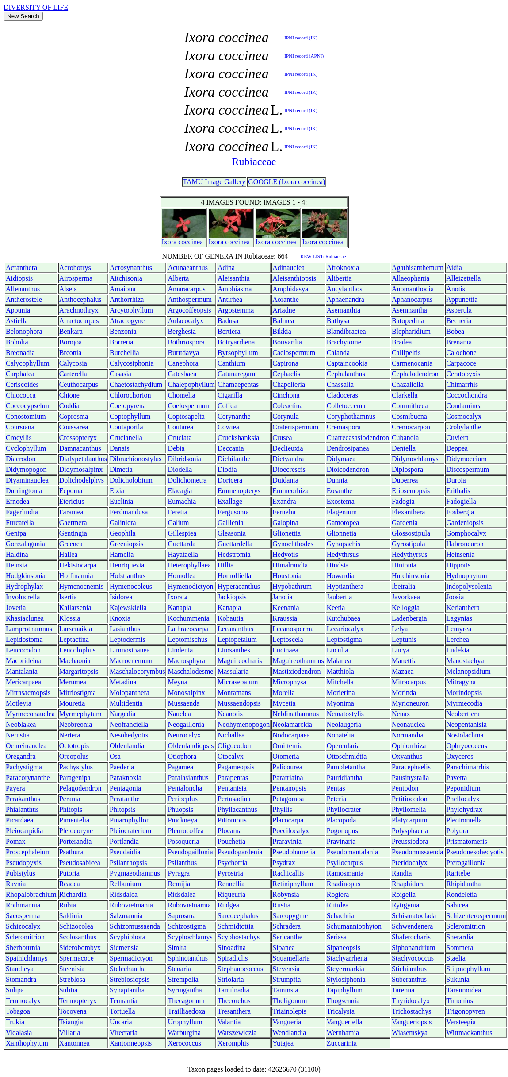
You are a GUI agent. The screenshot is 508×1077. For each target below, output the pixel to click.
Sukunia (457, 979)
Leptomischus (187, 639)
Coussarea (73, 427)
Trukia (15, 1022)
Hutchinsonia (410, 575)
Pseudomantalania (352, 852)
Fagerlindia (22, 512)
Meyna (177, 682)
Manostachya (465, 660)
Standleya (20, 969)
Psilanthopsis (128, 862)
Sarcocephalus (238, 915)
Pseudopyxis (24, 862)
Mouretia (72, 703)
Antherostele (24, 299)
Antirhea (230, 299)
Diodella (180, 469)
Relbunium (125, 884)
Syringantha (185, 990)
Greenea (71, 544)
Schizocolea (76, 926)
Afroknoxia (343, 267)
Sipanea (283, 947)
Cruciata (179, 437)
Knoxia (120, 618)
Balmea (283, 320)
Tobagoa (18, 1011)
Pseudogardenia (240, 852)
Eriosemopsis (411, 490)
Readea (69, 884)
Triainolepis (289, 1011)
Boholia (17, 342)
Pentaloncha (185, 788)
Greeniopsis (126, 544)
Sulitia (68, 990)
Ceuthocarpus (78, 384)
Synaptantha (127, 990)
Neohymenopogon (244, 724)
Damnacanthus (80, 448)
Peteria (336, 799)
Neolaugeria (344, 724)
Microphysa (289, 682)
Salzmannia (126, 915)
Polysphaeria (410, 830)
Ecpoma (70, 490)
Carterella (73, 374)
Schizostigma (187, 926)
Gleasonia (232, 533)
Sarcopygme (290, 915)
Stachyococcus (413, 958)
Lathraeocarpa (188, 629)
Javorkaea (406, 597)
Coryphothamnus (351, 416)
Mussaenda (183, 703)
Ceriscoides (22, 384)
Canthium (231, 363)
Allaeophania (410, 278)
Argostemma (236, 310)
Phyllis (282, 809)
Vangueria (286, 1022)
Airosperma (76, 278)
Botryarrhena (236, 342)
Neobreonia (75, 724)
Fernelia (283, 512)
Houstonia (287, 575)
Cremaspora (344, 427)
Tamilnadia (233, 990)
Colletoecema (346, 405)
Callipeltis (406, 352)
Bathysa (338, 320)
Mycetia (283, 703)
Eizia (117, 490)
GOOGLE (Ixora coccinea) (286, 181)
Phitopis (70, 809)
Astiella (17, 320)
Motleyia (18, 703)
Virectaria (124, 1032)
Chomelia (181, 395)
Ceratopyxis (463, 374)
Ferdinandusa (129, 512)
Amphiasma (235, 289)
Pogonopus (342, 830)
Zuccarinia (342, 1043)
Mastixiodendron (296, 671)
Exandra (284, 501)
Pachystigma (24, 767)
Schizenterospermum (476, 915)
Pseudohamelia (293, 852)
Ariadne (283, 310)
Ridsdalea (124, 894)
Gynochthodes (292, 544)
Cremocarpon (411, 427)
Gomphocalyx (466, 533)
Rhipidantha (463, 884)
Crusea (282, 437)
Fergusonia (233, 512)
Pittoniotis (232, 820)
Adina (226, 267)
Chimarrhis (462, 384)
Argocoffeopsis (189, 310)
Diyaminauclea (27, 480)
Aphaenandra (345, 299)
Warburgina (184, 1032)
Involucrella (23, 597)
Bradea (402, 342)
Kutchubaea (343, 618)
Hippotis (458, 565)
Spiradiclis (233, 958)
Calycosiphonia (132, 363)
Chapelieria (288, 384)
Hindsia (338, 565)
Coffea (227, 405)
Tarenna (403, 990)
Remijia (179, 884)
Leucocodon (23, 650)
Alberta (178, 278)
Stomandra (21, 979)
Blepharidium (411, 331)
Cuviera (457, 437)
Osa (115, 756)
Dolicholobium (131, 480)
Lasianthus (125, 629)
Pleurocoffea (185, 830)
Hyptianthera (345, 586)
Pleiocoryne (76, 830)
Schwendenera (412, 926)
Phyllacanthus (237, 809)
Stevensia (285, 969)
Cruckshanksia (238, 437)
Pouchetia (231, 841)
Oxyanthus (407, 756)
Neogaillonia (186, 724)
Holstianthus (127, 575)
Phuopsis (180, 809)
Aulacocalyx (185, 320)
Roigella (404, 894)
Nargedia (122, 714)
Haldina (17, 554)
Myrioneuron (410, 703)
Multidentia (126, 703)
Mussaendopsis (239, 703)
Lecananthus (235, 629)
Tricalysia (341, 1011)
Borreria (121, 342)
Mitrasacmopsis (28, 692)
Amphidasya (290, 289)
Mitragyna (461, 682)
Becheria (458, 320)
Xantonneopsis (131, 1043)
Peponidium (463, 788)
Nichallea (231, 735)
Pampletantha (346, 767)
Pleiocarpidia (24, 830)
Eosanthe (340, 490)
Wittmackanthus (469, 1032)
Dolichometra (187, 480)
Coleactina (287, 405)
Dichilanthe (234, 459)
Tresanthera (234, 1011)
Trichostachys (411, 1011)
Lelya (400, 629)
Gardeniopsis (464, 522)
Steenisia (72, 969)
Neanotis (230, 714)
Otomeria (285, 756)
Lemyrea (458, 629)
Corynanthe (234, 416)
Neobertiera (463, 714)
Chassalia (340, 384)
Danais (119, 448)
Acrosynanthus (131, 267)
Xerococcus (184, 1043)
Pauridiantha (345, 777)
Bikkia (281, 331)
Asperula (459, 310)
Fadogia (403, 501)
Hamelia (122, 554)
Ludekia (457, 650)
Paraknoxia (125, 777)
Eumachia (182, 501)
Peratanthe (125, 799)
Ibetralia (403, 586)
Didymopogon (26, 469)
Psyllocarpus (345, 862)
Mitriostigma (77, 692)
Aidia (454, 267)
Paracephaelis (411, 767)
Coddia (69, 405)
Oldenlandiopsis (191, 745)
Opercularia (343, 745)
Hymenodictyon (190, 586)
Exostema (341, 501)
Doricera (230, 480)
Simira (177, 947)
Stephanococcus (240, 969)
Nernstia (18, 735)
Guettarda (181, 544)
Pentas (336, 788)
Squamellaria (290, 958)
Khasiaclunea (25, 618)
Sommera (459, 947)
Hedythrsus (343, 554)
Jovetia (16, 607)
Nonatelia (340, 735)
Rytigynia (405, 905)
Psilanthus (182, 862)
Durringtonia (24, 490)
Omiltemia (287, 745)
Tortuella (122, 1011)
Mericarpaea (23, 682)
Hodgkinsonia (26, 575)
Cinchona (285, 395)
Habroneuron (464, 544)
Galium (178, 522)
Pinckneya (182, 820)
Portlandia (124, 841)
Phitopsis (123, 809)
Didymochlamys (415, 459)
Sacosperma (23, 915)
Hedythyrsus (410, 554)
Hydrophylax (24, 586)
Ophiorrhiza (409, 745)
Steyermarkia (345, 969)
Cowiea (228, 427)
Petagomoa (288, 799)
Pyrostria (230, 873)
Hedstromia (234, 554)
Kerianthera (463, 607)
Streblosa (72, 979)
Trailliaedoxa (186, 1011)
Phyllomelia (409, 809)
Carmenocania (412, 363)
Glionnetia (342, 533)
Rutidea (338, 905)
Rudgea (228, 905)
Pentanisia (232, 788)
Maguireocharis (240, 660)
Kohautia (231, 618)
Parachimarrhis (467, 767)
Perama (69, 799)
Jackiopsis (232, 597)
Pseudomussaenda (417, 852)
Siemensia (124, 947)
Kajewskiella (128, 607)
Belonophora (24, 331)
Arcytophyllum (131, 310)
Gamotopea (343, 522)
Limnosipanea (130, 650)
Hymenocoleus (131, 586)
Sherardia (459, 937)
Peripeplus (183, 799)
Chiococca (21, 395)
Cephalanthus (346, 374)
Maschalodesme (190, 671)
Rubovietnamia (189, 905)
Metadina (123, 682)
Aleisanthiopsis (294, 278)
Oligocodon (234, 745)
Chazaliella (408, 384)
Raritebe (458, 873)
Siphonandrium (413, 947)
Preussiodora (410, 841)
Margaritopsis (79, 671)
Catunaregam (236, 374)
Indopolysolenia (469, 586)
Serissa (337, 937)
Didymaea (341, 459)
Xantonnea (74, 1043)
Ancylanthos (345, 289)
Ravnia (16, 884)
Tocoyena (73, 1011)
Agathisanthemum (417, 267)
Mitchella (340, 682)
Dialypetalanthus (83, 459)
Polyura (457, 830)
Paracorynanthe (28, 777)
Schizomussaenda (135, 926)
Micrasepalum (238, 682)
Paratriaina (287, 777)
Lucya (400, 650)
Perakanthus (23, 799)
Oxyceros (459, 756)
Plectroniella (464, 820)
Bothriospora (186, 342)
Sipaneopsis (343, 947)
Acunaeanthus (188, 267)
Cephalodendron (415, 374)
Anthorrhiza (127, 299)
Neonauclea (408, 724)
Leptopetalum (237, 639)
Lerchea (457, 639)
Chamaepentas (238, 384)
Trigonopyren (465, 1011)
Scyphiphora (127, 937)
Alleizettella (463, 278)
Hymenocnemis (81, 586)
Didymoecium (466, 459)
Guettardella (235, 544)
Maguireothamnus (298, 660)
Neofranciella (129, 724)
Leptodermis (127, 639)
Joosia (455, 597)
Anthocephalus (80, 299)
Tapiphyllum (345, 990)
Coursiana (20, 427)
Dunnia (337, 480)
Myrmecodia (464, 703)
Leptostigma (344, 639)
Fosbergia (460, 512)
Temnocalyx (23, 1000)
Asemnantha (409, 310)
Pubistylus (20, 873)
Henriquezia (127, 565)
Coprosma (73, 416)
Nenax (401, 714)
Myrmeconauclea (30, 714)
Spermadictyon (131, 958)
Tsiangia (71, 1022)
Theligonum (289, 1000)
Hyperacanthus (239, 586)
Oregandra (21, 756)
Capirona (285, 363)
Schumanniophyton (354, 926)
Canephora (183, 363)
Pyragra (179, 873)
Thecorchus (234, 1000)
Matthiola (340, 671)
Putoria (69, 873)
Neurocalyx (184, 735)
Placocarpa (287, 820)
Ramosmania (345, 873)
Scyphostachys (239, 937)
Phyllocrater (344, 809)
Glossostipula (411, 533)
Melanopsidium (468, 671)
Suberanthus (409, 979)
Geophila (123, 533)
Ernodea (17, 501)
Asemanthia (343, 310)
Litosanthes (234, 650)
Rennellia (231, 884)
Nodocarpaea (290, 735)
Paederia (122, 767)
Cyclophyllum (26, 448)
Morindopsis (464, 692)
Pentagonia (125, 788)
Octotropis (74, 745)
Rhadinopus (343, 884)
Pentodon (405, 788)
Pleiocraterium (130, 830)
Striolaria (231, 979)
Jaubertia (339, 597)
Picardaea (19, 820)
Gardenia (405, 522)
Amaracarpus (186, 289)
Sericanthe (287, 937)
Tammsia (285, 990)
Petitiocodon (410, 799)
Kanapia (179, 607)
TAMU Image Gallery (214, 181)
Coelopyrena (128, 405)
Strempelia (183, 979)
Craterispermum (295, 427)
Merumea (72, 682)
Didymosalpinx (81, 469)
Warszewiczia (237, 1032)
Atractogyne (127, 320)
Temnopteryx (78, 1000)
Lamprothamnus (29, 629)
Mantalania (22, 671)
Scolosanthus (77, 937)
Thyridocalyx (411, 1000)
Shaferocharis (411, 937)
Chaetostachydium (136, 384)
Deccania (231, 448)
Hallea (68, 554)
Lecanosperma (292, 629)
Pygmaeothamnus (135, 873)
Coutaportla (126, 427)
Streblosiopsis (129, 979)
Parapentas (233, 777)
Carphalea (20, 374)
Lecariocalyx (345, 629)
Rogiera (338, 894)
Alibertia (339, 278)
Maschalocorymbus (137, 671)
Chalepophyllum (191, 384)
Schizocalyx (23, 926)
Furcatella (20, 522)
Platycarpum (410, 820)
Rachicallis (288, 873)
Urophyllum (185, 1022)
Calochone (461, 352)
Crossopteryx (78, 437)
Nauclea (179, 714)
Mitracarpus (409, 682)
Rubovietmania (131, 905)
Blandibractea (346, 331)
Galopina (285, 522)
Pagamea (180, 767)
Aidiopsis (19, 278)
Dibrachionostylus (135, 459)
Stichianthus (409, 969)
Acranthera (21, 267)
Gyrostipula (408, 544)
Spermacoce (76, 958)
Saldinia (70, 915)
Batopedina (408, 320)
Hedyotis (285, 554)
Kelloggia (406, 607)
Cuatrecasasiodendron (358, 437)
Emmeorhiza (290, 490)
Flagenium (342, 512)
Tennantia (124, 1000)
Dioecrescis (289, 469)
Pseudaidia (125, 852)
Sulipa (15, 990)
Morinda (404, 692)
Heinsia (16, 565)
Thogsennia (343, 1000)
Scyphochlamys (190, 937)
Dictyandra (288, 459)
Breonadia (20, 352)
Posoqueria (183, 841)
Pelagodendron (80, 788)
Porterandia (75, 841)
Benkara (71, 331)
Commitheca (410, 405)
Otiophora (182, 756)
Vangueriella (345, 1022)
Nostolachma (464, 735)
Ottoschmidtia (347, 756)
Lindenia (180, 650)
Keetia (336, 607)
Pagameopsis (236, 767)
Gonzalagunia (25, 544)
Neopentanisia (466, 724)
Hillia (225, 565)
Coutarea (180, 427)
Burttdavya (183, 352)
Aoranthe (285, 299)
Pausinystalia (410, 777)
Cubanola (405, 437)
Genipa (16, 533)
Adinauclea (288, 267)
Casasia (120, 374)
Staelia (456, 958)
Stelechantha (128, 969)
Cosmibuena (409, 416)
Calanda (338, 352)
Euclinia (121, 501)
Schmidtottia (236, 926)
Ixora (169, 242)
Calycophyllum (28, 363)
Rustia (281, 905)
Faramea (71, 512)
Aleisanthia (234, 278)
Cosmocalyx (463, 416)
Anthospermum (190, 299)
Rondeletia (461, 894)
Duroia (456, 480)
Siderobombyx (80, 947)
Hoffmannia (76, 575)
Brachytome (344, 342)
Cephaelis (286, 374)
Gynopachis (343, 544)
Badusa (228, 320)
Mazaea (403, 671)
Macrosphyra (186, 660)
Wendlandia (289, 1032)
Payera (15, 788)
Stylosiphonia (346, 979)
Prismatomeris (466, 841)
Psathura (71, 852)
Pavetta (456, 777)
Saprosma (181, 915)
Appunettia (461, 299)
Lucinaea (285, 650)
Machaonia (75, 660)
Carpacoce (461, 363)
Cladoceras (342, 395)
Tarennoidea (463, 990)
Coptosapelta (186, 416)
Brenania (459, 342)
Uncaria (121, 1022)
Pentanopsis (289, 788)
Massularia (233, 671)
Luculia (337, 650)
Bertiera (229, 331)
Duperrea (405, 480)
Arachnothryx (79, 310)
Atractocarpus (79, 320)
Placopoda (341, 820)
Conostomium (26, 416)
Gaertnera (73, 522)
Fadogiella (461, 501)
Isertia (68, 597)
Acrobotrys (75, 267)
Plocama (230, 830)
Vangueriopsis (412, 1022)
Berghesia (182, 331)
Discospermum (467, 469)
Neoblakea (21, 724)
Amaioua (123, 289)
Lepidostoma (24, 639)
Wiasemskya (410, 1032)
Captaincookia (347, 363)
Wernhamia (343, 1032)
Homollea (181, 575)
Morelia (283, 692)
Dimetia (121, 469)
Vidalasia (19, 1032)
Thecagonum (186, 1000)
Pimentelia (74, 820)
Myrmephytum (80, 714)
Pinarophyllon (130, 820)
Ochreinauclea (26, 745)
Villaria (69, 1032)
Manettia (404, 660)
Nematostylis (345, 714)
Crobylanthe (463, 427)
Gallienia (231, 522)
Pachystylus (76, 767)
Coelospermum (189, 405)
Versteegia (461, 1022)
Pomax (15, 841)
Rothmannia (23, 905)
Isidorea (121, 597)
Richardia (73, 894)
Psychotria (233, 862)
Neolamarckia (292, 724)
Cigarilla (230, 395)
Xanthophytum (27, 1043)
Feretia (177, 512)
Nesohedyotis (129, 735)
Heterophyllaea (189, 565)
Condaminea (464, 405)
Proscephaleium (28, 852)
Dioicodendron (348, 469)
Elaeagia (180, 490)
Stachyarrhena (347, 958)
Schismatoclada (414, 915)
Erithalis (458, 490)
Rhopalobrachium (31, 894)
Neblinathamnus (295, 714)
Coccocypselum (28, 405)
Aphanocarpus (412, 299)
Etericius (71, 501)
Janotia (282, 597)
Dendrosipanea (348, 448)
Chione (69, 395)
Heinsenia (460, 554)
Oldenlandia (127, 745)
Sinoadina (232, 947)
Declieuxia (287, 448)
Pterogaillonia (466, 862)
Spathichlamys (26, 958)
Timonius (459, 1000)
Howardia (341, 575)
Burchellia (124, 352)
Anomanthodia (413, 289)
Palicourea (287, 767)
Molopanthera (129, 692)
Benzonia (123, 331)
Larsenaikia (75, 629)
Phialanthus (22, 809)
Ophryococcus (466, 745)
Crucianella (126, 437)
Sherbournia (23, 947)
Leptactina (74, 639)
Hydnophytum (466, 575)
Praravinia (287, 841)
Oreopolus (74, 756)
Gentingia (73, 533)
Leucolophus (77, 650)
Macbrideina (24, 660)
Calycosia (73, 363)
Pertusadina (234, 799)
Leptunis (404, 639)
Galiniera (123, 522)
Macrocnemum (131, 660)
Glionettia (286, 533)
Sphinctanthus (188, 958)
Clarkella (405, 395)
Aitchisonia (126, 278)
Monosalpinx (186, 692)
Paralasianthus (188, 777)
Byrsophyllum (238, 352)
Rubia (67, 905)
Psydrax (283, 862)
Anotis (455, 289)
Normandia (408, 735)
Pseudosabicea (79, 862)
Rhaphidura (408, 884)
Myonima (340, 703)
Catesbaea (182, 374)
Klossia (69, 618)
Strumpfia (286, 979)
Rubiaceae (254, 161)
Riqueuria (231, 894)
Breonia (70, 352)
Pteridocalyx (410, 862)
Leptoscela (287, 639)
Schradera (286, 926)
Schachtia (340, 915)
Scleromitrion (465, 926)
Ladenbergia (409, 618)
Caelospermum (293, 352)
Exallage (230, 501)
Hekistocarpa (77, 565)
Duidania (285, 480)
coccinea (190, 242)
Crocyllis (19, 437)
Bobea (455, 331)
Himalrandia (290, 565)
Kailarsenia (75, 607)
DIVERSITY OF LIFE (36, 7)
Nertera (69, 735)
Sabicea (457, 905)
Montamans (234, 692)
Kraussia (284, 618)
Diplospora (407, 469)
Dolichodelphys (81, 480)
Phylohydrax (464, 809)
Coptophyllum (130, 416)
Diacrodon (21, 459)
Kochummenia (188, 618)
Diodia (227, 469)
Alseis (68, 289)
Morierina (341, 692)
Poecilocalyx (290, 830)
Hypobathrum (292, 586)
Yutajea (283, 1043)
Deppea (457, 448)
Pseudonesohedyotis (475, 852)
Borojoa (70, 342)
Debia (176, 448)
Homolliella (234, 575)
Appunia (18, 310)
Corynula (285, 416)
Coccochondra (466, 395)
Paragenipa (75, 777)
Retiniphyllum (292, 884)
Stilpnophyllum (468, 969)
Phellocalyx (463, 799)
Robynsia (285, 894)
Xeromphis (233, 1043)
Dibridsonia (184, 459)
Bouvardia (287, 342)
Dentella (404, 448)
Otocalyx (231, 756)
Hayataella (183, 554)
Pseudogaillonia (190, 852)
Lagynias (459, 618)
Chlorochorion (130, 395)
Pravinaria (341, 841)
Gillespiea (182, 533)
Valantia (229, 1022)
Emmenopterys (239, 490)
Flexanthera (408, 512)
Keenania (285, 607)
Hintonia (404, 565)
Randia (402, 873)
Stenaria (179, 969)
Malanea (339, 660)
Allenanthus (23, 289)
